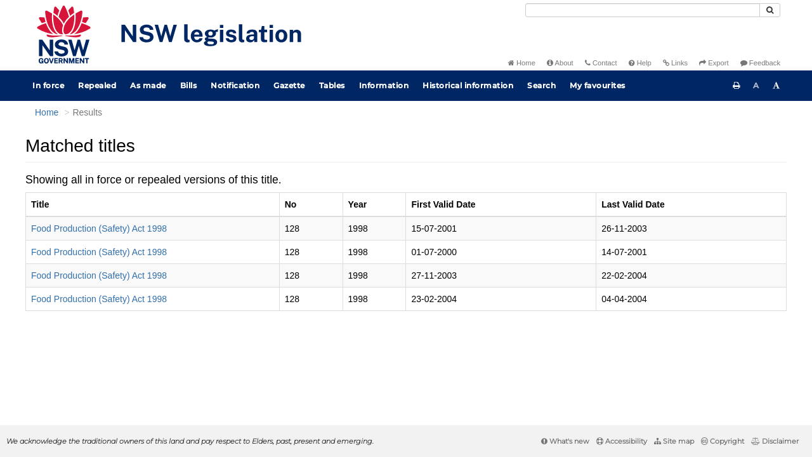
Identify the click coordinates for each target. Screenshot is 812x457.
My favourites (597, 85)
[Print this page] (736, 85)
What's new (565, 441)
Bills (188, 85)
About (560, 63)
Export (713, 63)
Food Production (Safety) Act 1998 (99, 228)
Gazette (289, 85)
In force (48, 85)
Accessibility (621, 441)
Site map (674, 441)
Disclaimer (775, 441)
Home (521, 63)
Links (675, 63)
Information (384, 85)
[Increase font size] (776, 85)
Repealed (97, 85)
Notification (235, 85)
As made (148, 85)
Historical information (467, 85)
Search (541, 85)
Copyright (722, 441)
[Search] (642, 10)
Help (640, 63)
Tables (332, 85)
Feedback (760, 63)
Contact (601, 63)
